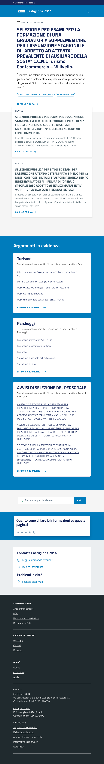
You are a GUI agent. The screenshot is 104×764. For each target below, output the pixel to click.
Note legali (18, 746)
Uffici (15, 613)
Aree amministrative (23, 608)
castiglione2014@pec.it (30, 712)
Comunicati (18, 672)
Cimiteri (17, 645)
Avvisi (16, 677)
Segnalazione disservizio (25, 727)
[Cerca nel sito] (87, 11)
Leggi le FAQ (19, 722)
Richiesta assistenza (23, 732)
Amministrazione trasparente (27, 737)
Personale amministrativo (26, 618)
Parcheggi (18, 640)
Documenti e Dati (22, 623)
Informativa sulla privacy (25, 742)
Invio (79, 500)
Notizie (16, 667)
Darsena (17, 650)
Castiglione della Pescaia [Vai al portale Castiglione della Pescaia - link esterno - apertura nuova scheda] (24, 2)
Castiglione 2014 (21, 708)
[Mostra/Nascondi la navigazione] (3, 11)
